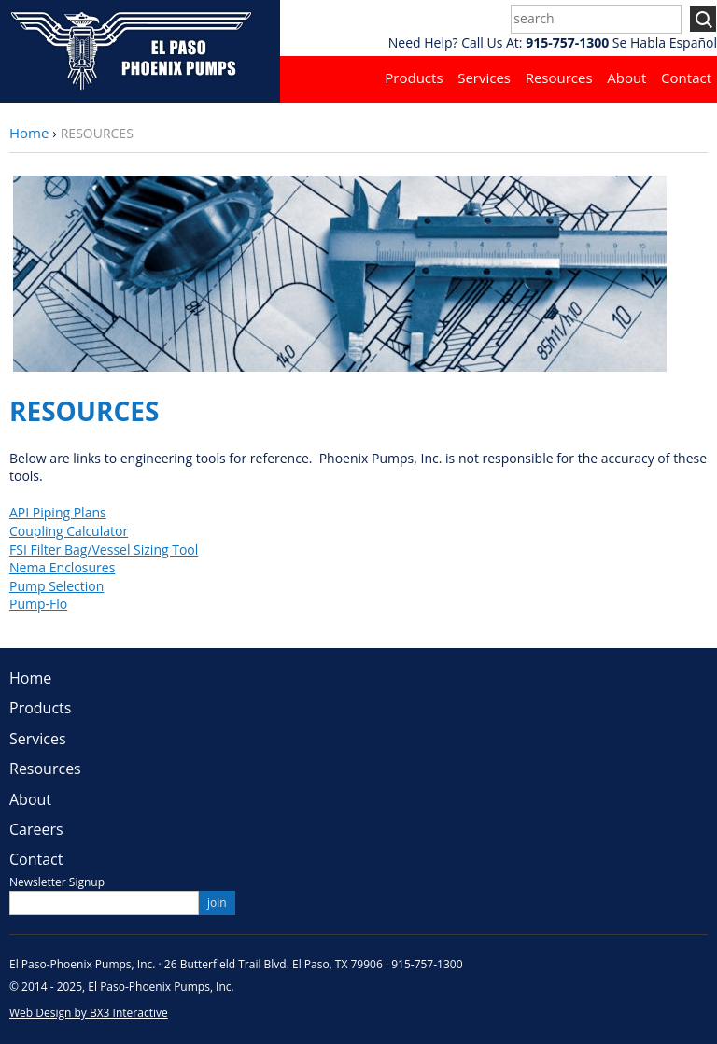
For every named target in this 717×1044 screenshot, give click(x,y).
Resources (559, 77)
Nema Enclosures (62, 567)
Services (484, 77)
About (626, 77)
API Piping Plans (57, 512)
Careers (36, 829)
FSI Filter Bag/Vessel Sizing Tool (103, 549)
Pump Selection (56, 586)
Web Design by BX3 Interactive (88, 1013)
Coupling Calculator (68, 531)
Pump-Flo (38, 604)
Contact (686, 77)
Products (414, 77)
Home (29, 132)
